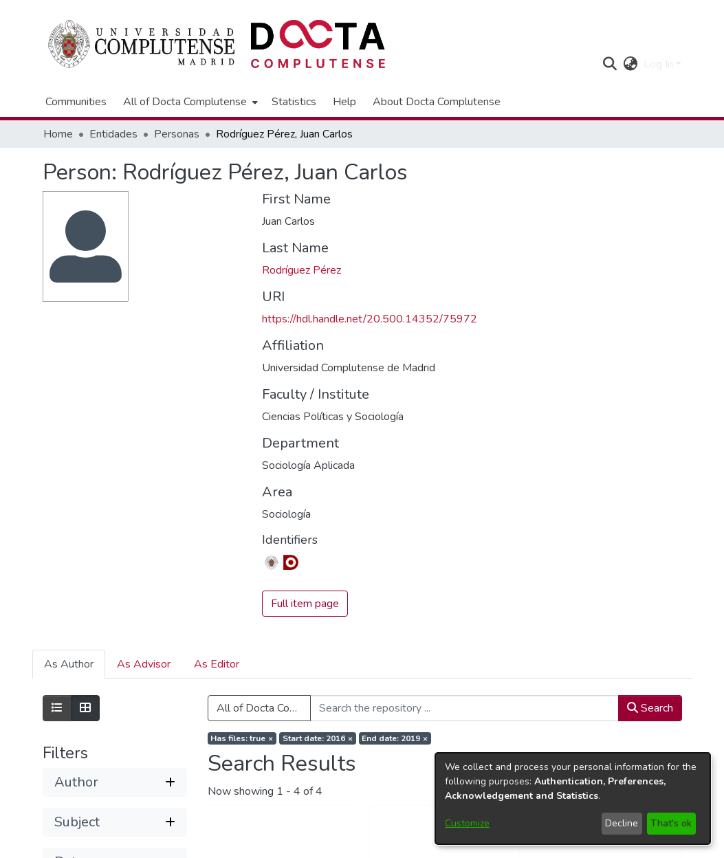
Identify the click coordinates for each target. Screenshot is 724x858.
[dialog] (572, 798)
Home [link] (58, 134)
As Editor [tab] (216, 664)
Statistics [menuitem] (294, 101)
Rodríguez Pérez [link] (301, 270)
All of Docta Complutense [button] (185, 101)
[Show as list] (57, 708)
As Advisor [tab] (144, 664)
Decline (621, 823)
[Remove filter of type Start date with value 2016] (317, 738)
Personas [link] (176, 134)
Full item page (305, 603)
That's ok (671, 823)
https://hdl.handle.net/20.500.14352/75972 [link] (369, 319)
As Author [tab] (69, 664)
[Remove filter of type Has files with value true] (242, 738)
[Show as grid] (85, 708)
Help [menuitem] (344, 101)
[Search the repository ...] (464, 708)
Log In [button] (660, 64)
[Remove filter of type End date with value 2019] (395, 738)
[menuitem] (189, 102)
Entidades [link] (113, 134)
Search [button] (650, 708)
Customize (467, 823)
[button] (610, 64)
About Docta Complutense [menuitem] (437, 101)
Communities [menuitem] (76, 101)
